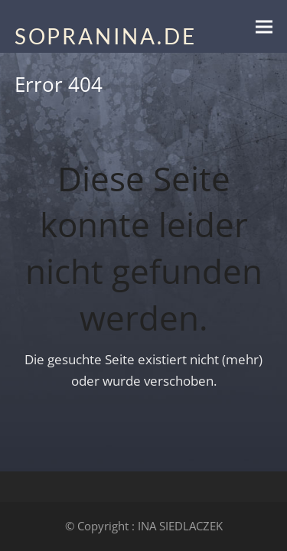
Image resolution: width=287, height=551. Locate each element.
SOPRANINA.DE (106, 36)
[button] (264, 26)
